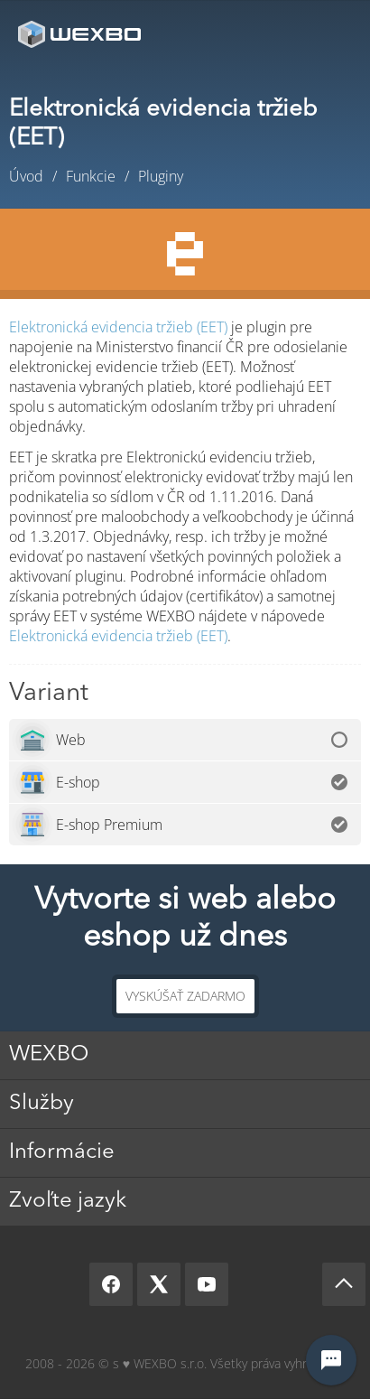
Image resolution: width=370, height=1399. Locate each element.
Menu (329, 34)
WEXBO (48, 1055)
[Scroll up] (343, 1284)
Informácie (62, 1152)
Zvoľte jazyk (67, 1201)
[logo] (81, 34)
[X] (158, 1284)
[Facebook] (111, 1284)
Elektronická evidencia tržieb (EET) (118, 327)
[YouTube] (206, 1284)
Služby (41, 1104)
